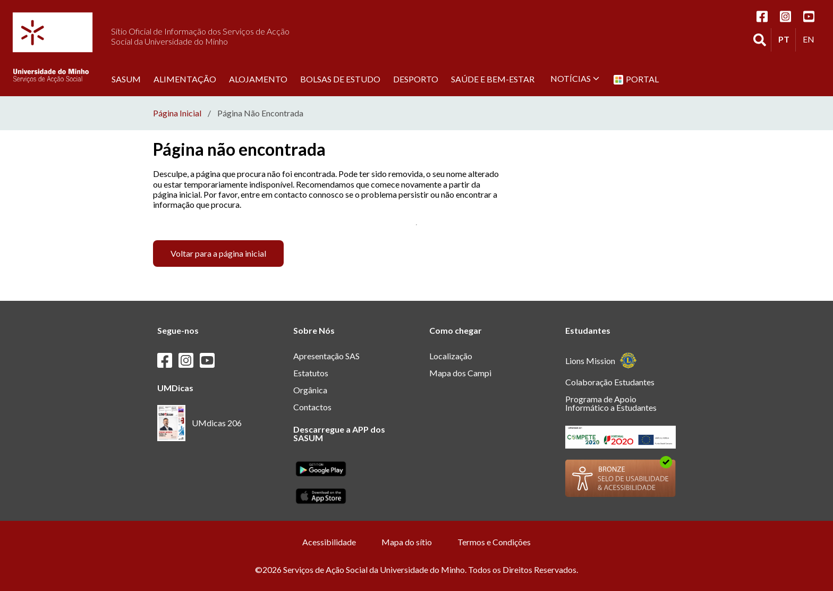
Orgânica (310, 390)
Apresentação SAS (326, 356)
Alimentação (185, 78)
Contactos (312, 407)
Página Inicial (177, 113)
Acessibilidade (329, 542)
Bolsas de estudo (340, 78)
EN (811, 38)
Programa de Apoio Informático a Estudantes (611, 403)
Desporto (415, 78)
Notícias (574, 78)
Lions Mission (601, 360)
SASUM (126, 78)
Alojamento (258, 78)
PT (787, 38)
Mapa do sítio (406, 542)
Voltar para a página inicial (218, 253)
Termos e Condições (494, 542)
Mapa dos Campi (460, 373)
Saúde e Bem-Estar (492, 78)
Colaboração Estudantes (609, 382)
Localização (450, 356)
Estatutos (310, 373)
